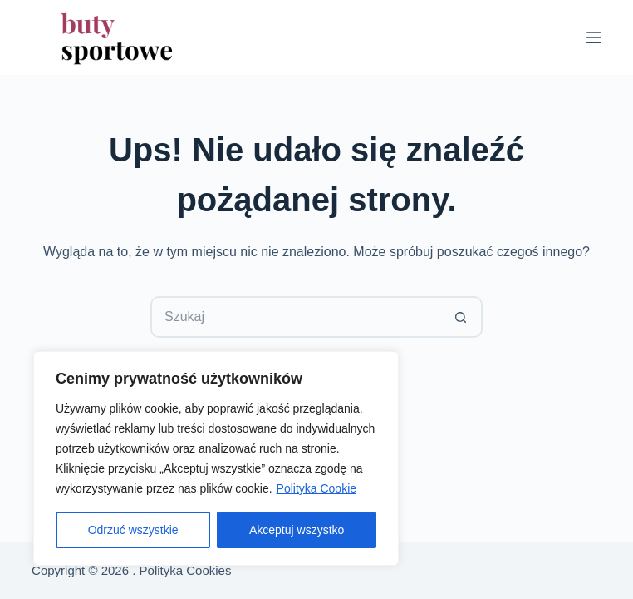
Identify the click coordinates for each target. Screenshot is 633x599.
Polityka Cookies (186, 570)
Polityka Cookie (317, 488)
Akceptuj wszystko (296, 530)
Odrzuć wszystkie (133, 530)
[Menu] (593, 37)
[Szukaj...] (295, 317)
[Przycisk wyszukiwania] (462, 317)
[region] (216, 458)
